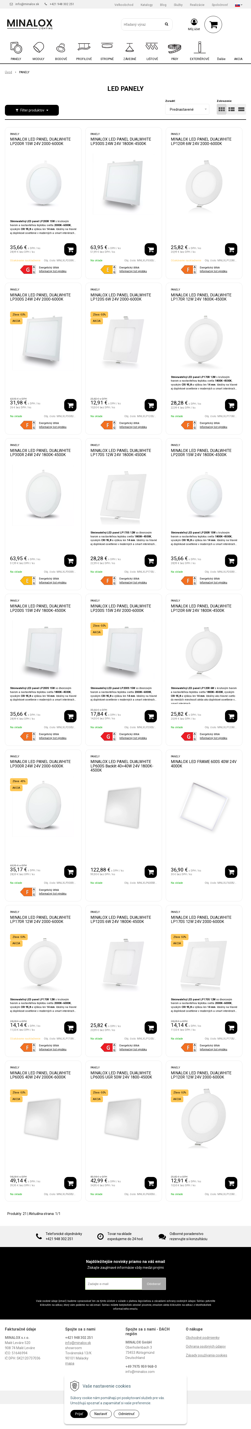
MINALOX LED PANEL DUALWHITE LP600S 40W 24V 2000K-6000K (40, 1075)
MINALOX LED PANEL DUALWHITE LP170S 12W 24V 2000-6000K (201, 919)
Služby (178, 5)
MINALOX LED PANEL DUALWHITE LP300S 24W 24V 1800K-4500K (120, 141)
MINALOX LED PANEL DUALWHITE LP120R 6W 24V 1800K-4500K (201, 608)
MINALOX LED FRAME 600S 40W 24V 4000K (204, 763)
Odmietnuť (126, 1414)
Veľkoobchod (123, 5)
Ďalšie (221, 59)
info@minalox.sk (27, 4)
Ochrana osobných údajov (206, 1346)
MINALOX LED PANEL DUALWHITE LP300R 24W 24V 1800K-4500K (40, 452)
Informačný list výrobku (52, 271)
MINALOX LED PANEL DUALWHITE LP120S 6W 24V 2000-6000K (120, 297)
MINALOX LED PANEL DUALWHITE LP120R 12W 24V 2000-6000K (201, 1075)
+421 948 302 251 (62, 4)
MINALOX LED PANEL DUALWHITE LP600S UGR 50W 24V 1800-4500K (121, 1075)
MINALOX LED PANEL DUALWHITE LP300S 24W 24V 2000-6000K (40, 297)
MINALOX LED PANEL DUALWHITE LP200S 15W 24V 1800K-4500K (40, 608)
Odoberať (154, 1284)
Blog (163, 5)
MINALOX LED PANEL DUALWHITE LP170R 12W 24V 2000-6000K (40, 919)
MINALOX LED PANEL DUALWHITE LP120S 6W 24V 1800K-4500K (120, 919)
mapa (69, 1363)
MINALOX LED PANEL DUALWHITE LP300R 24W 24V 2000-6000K (40, 763)
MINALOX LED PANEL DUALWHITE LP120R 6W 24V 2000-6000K (201, 141)
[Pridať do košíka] (70, 249)
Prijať (79, 1414)
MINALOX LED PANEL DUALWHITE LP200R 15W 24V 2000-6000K (40, 141)
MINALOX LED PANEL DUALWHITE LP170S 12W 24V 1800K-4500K (120, 452)
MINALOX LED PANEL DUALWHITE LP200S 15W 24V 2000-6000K (120, 608)
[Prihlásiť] (194, 24)
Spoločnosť (220, 5)
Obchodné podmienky (203, 1338)
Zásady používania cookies (206, 1355)
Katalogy (147, 5)
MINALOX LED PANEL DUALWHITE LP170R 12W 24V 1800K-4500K (201, 297)
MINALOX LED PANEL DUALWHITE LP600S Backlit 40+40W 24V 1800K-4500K (121, 766)
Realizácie (197, 5)
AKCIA (238, 59)
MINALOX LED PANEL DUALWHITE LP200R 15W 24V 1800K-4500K (201, 452)
